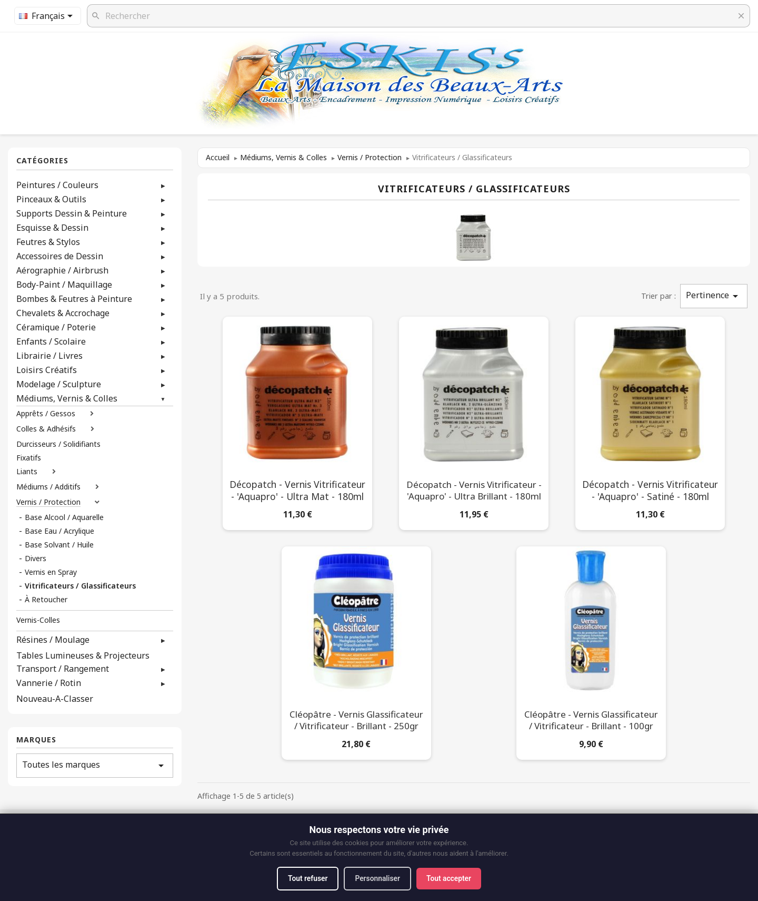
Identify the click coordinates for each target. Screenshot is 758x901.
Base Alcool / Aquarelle (64, 517)
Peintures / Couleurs (57, 185)
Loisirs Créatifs (46, 370)
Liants (26, 471)
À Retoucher (46, 599)
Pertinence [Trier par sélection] (714, 295)
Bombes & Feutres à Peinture (74, 299)
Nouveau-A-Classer (54, 698)
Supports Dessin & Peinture (71, 213)
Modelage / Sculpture (58, 384)
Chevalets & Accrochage (62, 313)
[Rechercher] (418, 15)
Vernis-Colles (38, 620)
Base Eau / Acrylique (59, 531)
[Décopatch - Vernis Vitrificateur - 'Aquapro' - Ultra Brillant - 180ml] (473, 421)
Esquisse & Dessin (52, 227)
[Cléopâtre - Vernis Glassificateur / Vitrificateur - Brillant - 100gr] (591, 651)
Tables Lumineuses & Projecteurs (82, 655)
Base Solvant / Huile (59, 545)
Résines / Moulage (52, 639)
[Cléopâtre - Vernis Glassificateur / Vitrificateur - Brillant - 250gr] (356, 651)
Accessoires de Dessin (59, 256)
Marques (36, 740)
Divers (35, 558)
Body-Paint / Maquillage (64, 284)
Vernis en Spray (51, 572)
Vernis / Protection (48, 502)
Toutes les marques (94, 765)
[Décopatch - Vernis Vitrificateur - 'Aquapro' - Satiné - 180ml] (650, 421)
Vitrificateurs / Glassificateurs (80, 586)
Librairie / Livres (49, 355)
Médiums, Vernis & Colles (66, 398)
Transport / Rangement (62, 668)
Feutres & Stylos (48, 242)
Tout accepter (450, 878)
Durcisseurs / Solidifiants (58, 444)
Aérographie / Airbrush (62, 270)
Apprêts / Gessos (45, 413)
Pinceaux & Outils (51, 199)
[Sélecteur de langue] (47, 16)
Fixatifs (28, 458)
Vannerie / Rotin (48, 683)
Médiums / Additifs (48, 487)
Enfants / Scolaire (51, 341)
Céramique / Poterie (56, 327)
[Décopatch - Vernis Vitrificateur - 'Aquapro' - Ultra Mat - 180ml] (297, 421)
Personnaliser (378, 878)
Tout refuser (306, 878)
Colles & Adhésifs (46, 429)
